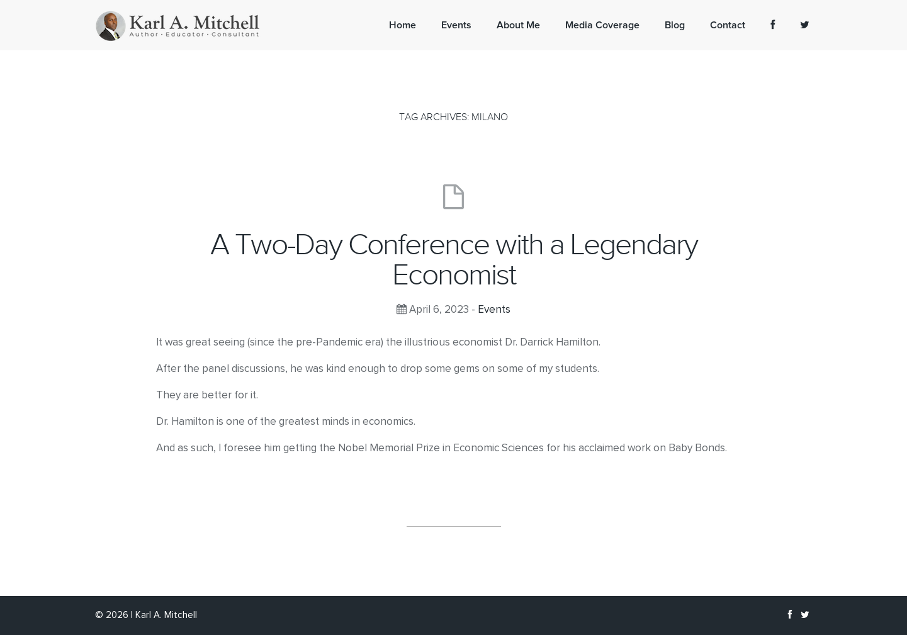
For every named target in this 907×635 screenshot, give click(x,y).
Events (494, 310)
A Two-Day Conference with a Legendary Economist (453, 260)
